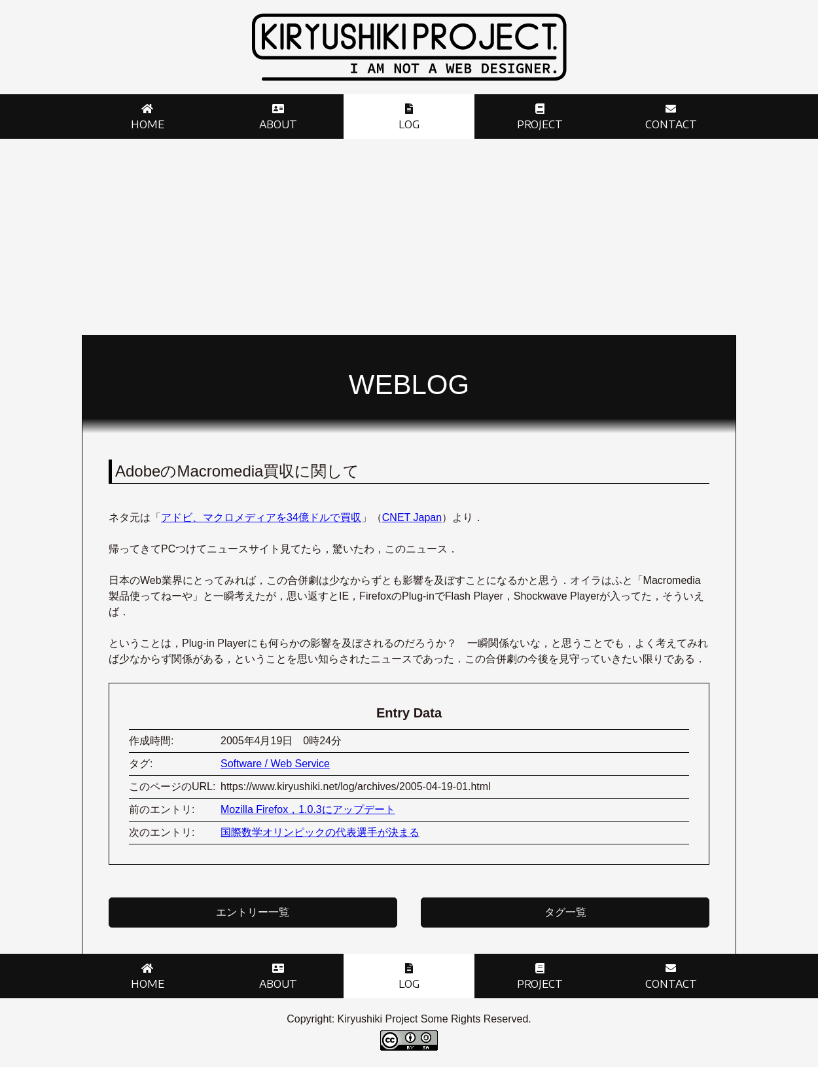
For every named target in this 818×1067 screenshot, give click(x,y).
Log (409, 124)
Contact (671, 124)
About (278, 124)
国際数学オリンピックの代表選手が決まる (320, 832)
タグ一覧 (565, 912)
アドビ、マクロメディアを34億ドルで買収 (261, 517)
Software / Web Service (275, 763)
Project (540, 124)
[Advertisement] (409, 237)
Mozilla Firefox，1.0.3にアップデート (308, 809)
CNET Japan (412, 517)
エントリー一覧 (252, 912)
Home (147, 124)
